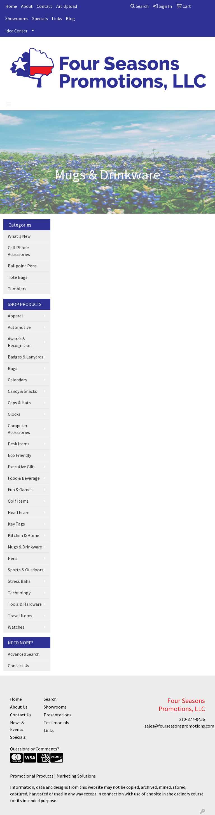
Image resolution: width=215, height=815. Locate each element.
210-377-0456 (192, 719)
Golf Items (18, 501)
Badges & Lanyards (25, 357)
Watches (16, 627)
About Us (18, 707)
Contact (44, 6)
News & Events (17, 726)
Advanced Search (23, 654)
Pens (12, 558)
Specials (40, 18)
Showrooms (16, 18)
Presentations (57, 714)
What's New (19, 236)
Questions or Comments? (34, 749)
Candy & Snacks (22, 391)
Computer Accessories (19, 429)
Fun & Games (20, 489)
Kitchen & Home (23, 535)
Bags (12, 368)
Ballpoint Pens (22, 266)
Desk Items (18, 443)
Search (139, 6)
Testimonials (56, 722)
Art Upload (66, 6)
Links (57, 18)
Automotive (19, 327)
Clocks (14, 414)
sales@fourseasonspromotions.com (179, 726)
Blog (70, 18)
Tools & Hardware (25, 604)
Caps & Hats (19, 402)
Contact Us (18, 665)
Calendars (17, 379)
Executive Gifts (22, 466)
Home (11, 6)
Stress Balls (19, 581)
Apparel (15, 316)
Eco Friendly (19, 455)
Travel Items (20, 615)
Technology (19, 592)
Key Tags (16, 524)
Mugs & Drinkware (25, 547)
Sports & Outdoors (25, 569)
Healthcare (18, 512)
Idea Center (16, 31)
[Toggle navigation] (9, 104)
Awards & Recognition (20, 342)
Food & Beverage (24, 478)
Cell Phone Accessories (19, 251)
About (27, 6)
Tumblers (17, 288)
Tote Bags (17, 277)
